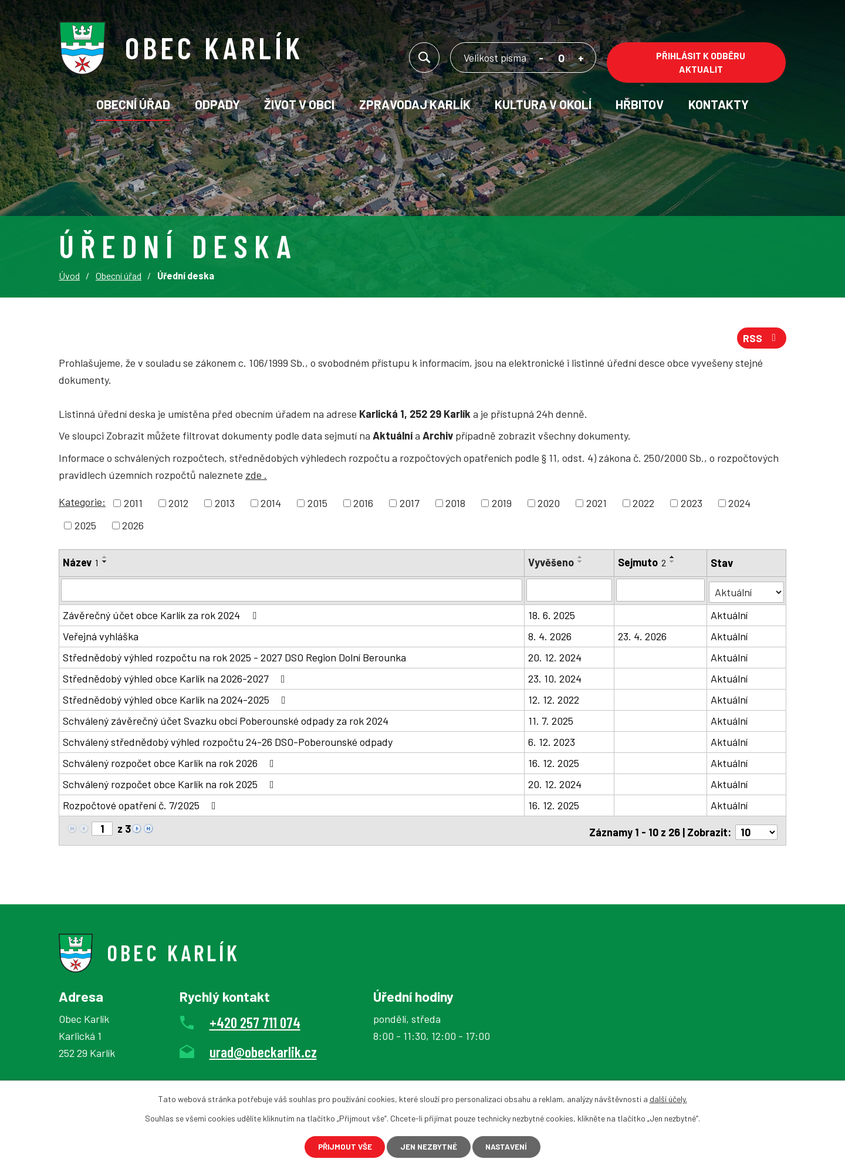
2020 (549, 505)
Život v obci (299, 104)
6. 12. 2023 (552, 742)
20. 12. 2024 (555, 657)
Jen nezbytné (428, 1146)
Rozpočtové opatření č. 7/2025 (142, 805)
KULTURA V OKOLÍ (543, 104)
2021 (596, 505)
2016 (363, 505)
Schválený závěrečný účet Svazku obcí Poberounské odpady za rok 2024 (225, 721)
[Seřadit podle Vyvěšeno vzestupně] (580, 559)
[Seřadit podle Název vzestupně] (105, 559)
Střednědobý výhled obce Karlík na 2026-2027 (176, 679)
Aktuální (729, 615)
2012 (178, 505)
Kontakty (718, 104)
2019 (502, 505)
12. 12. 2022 (554, 700)
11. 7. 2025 (551, 721)
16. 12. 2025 (554, 763)
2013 (225, 505)
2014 (271, 505)
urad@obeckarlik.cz (263, 1049)
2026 (133, 527)
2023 (691, 505)
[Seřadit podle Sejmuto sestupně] (673, 564)
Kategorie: (82, 504)
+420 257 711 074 (254, 1020)
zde (256, 477)
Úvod (69, 275)
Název (81, 564)
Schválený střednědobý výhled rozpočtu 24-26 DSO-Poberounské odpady (228, 742)
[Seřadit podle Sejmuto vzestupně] (673, 559)
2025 (85, 527)
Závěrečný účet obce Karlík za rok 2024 (162, 615)
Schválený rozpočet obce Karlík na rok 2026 (171, 763)
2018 (455, 505)
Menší (541, 59)
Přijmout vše (336, 1146)
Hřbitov (640, 104)
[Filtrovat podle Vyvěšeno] (570, 592)
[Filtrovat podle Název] (292, 592)
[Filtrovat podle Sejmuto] (661, 592)
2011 (133, 505)
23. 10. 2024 (555, 679)
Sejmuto (642, 564)
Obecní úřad (133, 104)
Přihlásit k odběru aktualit (700, 62)
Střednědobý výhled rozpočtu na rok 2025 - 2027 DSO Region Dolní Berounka (234, 657)
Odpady (217, 104)
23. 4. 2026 (642, 636)
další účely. (668, 1097)
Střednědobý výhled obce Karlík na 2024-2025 (176, 700)
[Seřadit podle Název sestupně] (105, 564)
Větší (581, 59)
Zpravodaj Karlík (415, 104)
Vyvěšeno (551, 564)
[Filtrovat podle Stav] (746, 591)
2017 (410, 505)
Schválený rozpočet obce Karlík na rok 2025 (171, 784)
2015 (317, 505)
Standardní (561, 59)
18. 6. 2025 (552, 615)
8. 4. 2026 (550, 636)
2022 (643, 505)
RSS (761, 339)
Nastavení (514, 1146)
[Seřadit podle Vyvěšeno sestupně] (580, 564)
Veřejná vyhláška (100, 636)
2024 (739, 505)
